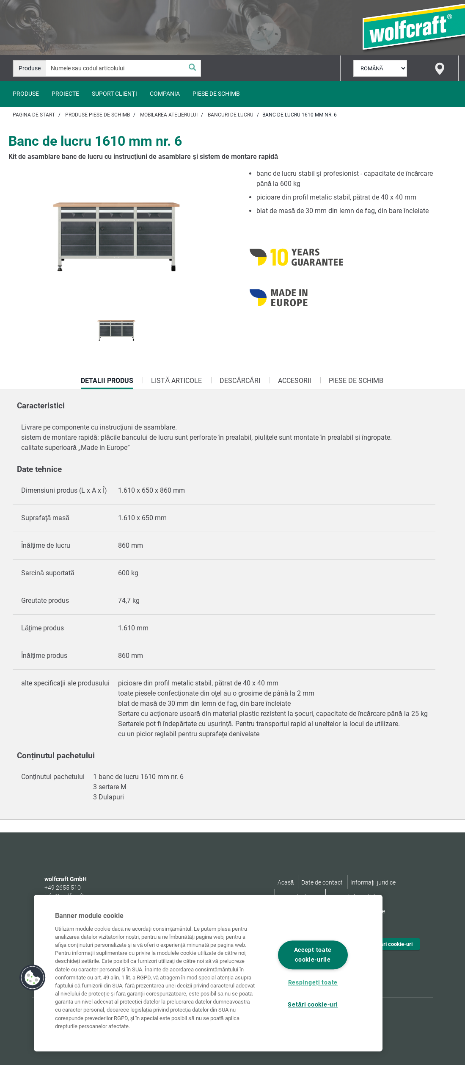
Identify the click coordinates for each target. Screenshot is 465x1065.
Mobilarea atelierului (169, 115)
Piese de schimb (216, 93)
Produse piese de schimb (97, 115)
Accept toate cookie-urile (313, 954)
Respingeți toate (313, 982)
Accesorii (294, 381)
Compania (165, 93)
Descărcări (240, 381)
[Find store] (439, 68)
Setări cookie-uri (392, 944)
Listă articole (176, 381)
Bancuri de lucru (230, 115)
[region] (208, 973)
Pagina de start (34, 115)
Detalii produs (107, 383)
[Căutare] (192, 68)
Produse (26, 93)
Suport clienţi (114, 93)
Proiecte (65, 93)
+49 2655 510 (62, 887)
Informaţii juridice (373, 882)
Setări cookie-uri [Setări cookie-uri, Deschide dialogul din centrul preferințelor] (313, 1005)
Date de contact (322, 882)
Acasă (286, 882)
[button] (32, 977)
